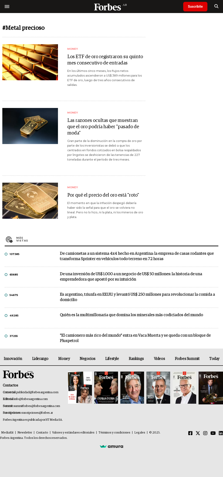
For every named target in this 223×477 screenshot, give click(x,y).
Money (64, 359)
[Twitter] (198, 433)
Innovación (13, 359)
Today (214, 359)
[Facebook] (190, 433)
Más (117, 239)
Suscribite (195, 6)
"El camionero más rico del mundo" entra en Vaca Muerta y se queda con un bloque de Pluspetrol (135, 338)
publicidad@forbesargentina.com (37, 392)
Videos (159, 359)
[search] (216, 6)
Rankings (136, 359)
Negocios (87, 359)
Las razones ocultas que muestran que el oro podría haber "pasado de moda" (103, 126)
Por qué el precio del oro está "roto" (103, 195)
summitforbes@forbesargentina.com (37, 406)
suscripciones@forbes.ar (37, 412)
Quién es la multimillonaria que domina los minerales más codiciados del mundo (131, 315)
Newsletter (24, 432)
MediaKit (7, 432)
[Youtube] (213, 433)
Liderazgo (40, 359)
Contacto (42, 432)
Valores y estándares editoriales (73, 432)
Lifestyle (112, 359)
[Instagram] (205, 433)
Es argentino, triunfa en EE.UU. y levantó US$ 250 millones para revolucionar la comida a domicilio (137, 297)
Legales (139, 432)
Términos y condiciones (114, 432)
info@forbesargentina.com (31, 399)
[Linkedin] (221, 433)
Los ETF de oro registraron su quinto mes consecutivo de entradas (105, 59)
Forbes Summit (187, 359)
